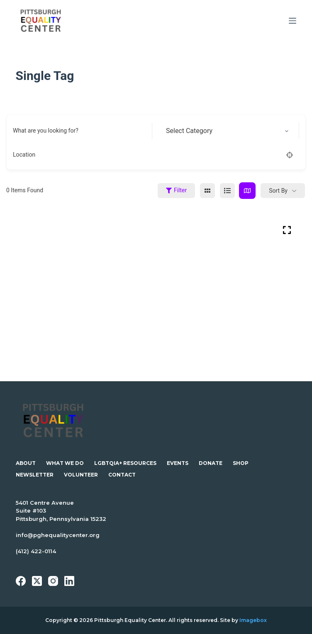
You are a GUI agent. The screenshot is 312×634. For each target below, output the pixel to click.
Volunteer (81, 475)
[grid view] (207, 190)
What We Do (65, 463)
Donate (210, 463)
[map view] (247, 190)
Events (177, 463)
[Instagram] (53, 581)
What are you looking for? (45, 130)
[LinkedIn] (69, 581)
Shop (241, 463)
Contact (122, 475)
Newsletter (35, 475)
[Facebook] (21, 581)
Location (24, 154)
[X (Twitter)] (37, 581)
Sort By (278, 190)
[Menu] (292, 20)
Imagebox (253, 620)
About (26, 463)
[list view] (227, 190)
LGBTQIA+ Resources (125, 463)
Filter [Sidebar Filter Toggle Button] (176, 190)
